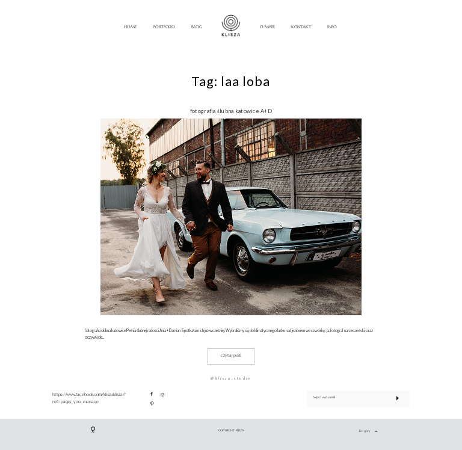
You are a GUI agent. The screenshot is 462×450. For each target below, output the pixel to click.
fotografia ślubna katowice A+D (231, 111)
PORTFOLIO (164, 27)
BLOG (196, 27)
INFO (332, 27)
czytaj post (231, 355)
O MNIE (267, 27)
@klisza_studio (231, 379)
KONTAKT (301, 27)
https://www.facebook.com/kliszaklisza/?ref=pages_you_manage (89, 398)
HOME (130, 27)
